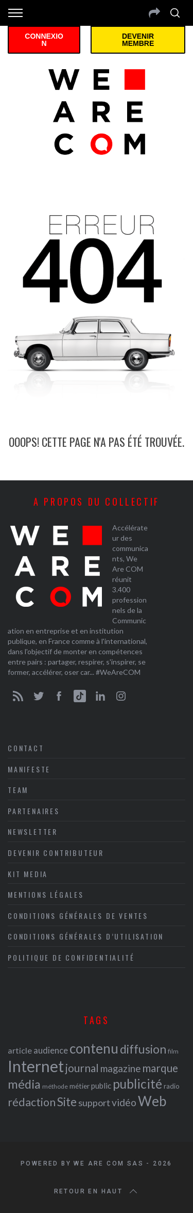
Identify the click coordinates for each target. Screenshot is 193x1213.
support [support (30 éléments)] (94, 1102)
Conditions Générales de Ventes (78, 915)
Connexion (44, 39)
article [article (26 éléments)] (20, 1050)
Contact (26, 747)
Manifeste (29, 769)
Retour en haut (96, 1191)
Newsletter (33, 831)
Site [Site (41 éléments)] (67, 1102)
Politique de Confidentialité (71, 957)
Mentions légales (46, 894)
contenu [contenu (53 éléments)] (93, 1048)
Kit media (28, 873)
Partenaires (34, 810)
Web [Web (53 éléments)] (152, 1101)
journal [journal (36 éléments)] (82, 1067)
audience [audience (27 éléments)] (50, 1050)
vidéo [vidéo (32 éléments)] (124, 1102)
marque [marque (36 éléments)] (160, 1067)
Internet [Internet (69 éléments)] (36, 1066)
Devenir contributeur (56, 852)
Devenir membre (138, 39)
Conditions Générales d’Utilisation (86, 936)
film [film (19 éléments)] (173, 1051)
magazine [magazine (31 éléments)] (120, 1068)
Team (18, 789)
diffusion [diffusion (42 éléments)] (143, 1049)
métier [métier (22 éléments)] (79, 1085)
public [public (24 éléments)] (101, 1085)
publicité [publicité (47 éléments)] (137, 1083)
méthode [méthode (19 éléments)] (55, 1086)
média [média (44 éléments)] (24, 1084)
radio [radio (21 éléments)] (172, 1086)
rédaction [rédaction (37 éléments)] (32, 1102)
